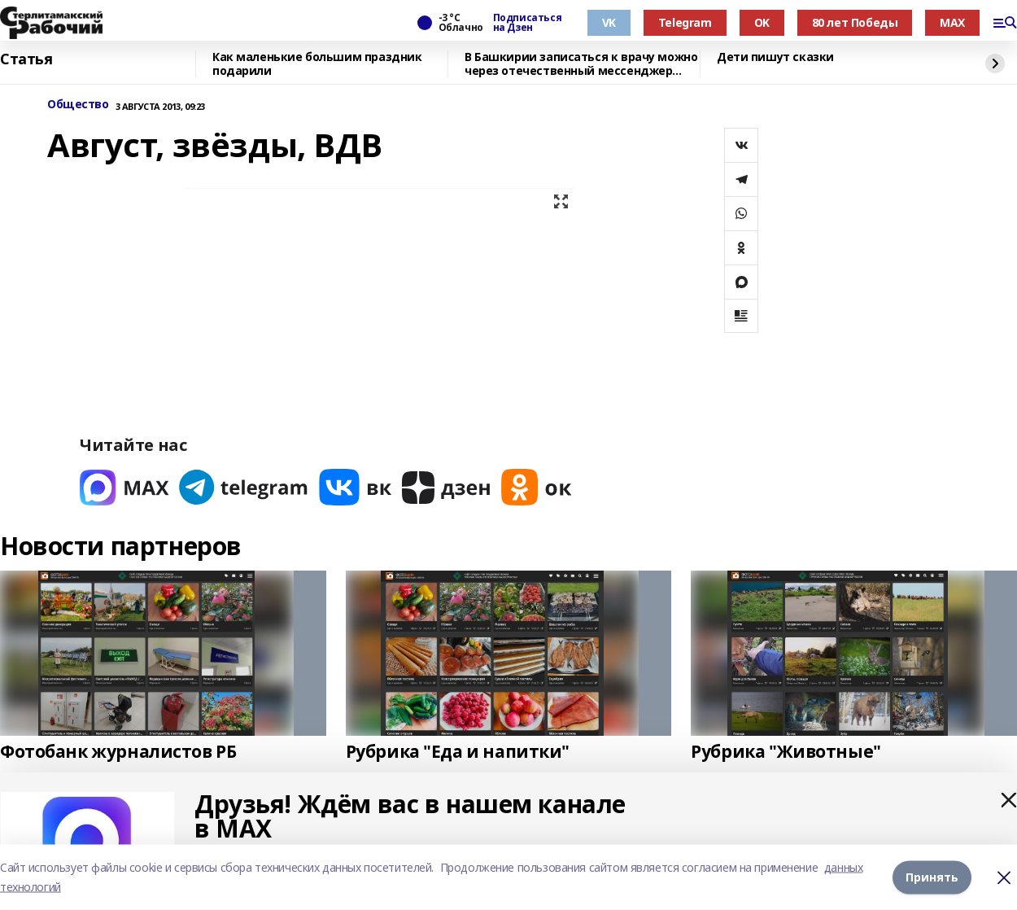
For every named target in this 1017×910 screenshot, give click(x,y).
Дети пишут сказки (775, 57)
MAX (952, 22)
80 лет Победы (855, 22)
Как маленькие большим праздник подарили (316, 63)
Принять (932, 877)
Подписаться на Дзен (527, 23)
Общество (78, 105)
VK (609, 22)
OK (762, 22)
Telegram (685, 22)
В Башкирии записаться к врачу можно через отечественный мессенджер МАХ (581, 63)
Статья (26, 59)
